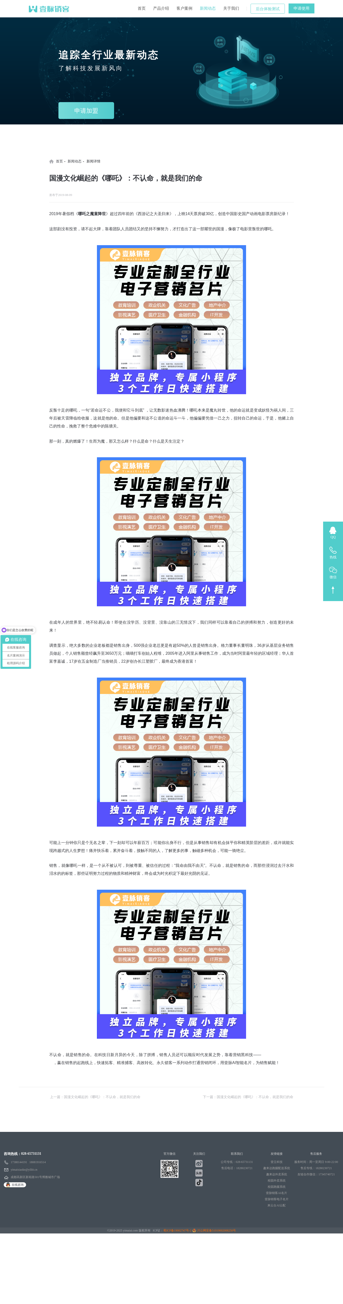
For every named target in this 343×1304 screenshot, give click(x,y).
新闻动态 (208, 8)
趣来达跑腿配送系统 (276, 1168)
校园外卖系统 (277, 1180)
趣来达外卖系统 (276, 1174)
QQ (333, 537)
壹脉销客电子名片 (277, 1199)
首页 (142, 8)
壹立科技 (277, 1162)
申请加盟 (86, 111)
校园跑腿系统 (277, 1187)
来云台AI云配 (276, 1205)
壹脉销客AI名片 (276, 1193)
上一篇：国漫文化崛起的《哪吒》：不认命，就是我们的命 (95, 1097)
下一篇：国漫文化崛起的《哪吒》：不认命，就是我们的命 (248, 1097)
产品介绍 (161, 8)
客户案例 (184, 8)
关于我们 (231, 8)
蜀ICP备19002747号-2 (177, 1230)
